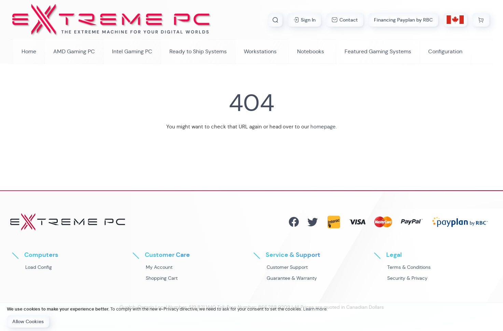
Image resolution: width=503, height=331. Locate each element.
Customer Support (287, 267)
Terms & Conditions (409, 267)
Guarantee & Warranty (292, 278)
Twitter (313, 222)
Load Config (38, 267)
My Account (159, 267)
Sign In (308, 20)
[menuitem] (74, 51)
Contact (348, 20)
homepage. (323, 126)
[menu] (251, 51)
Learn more (314, 309)
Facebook (294, 222)
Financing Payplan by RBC (403, 20)
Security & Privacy (407, 278)
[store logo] (111, 19)
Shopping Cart (162, 278)
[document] (251, 317)
